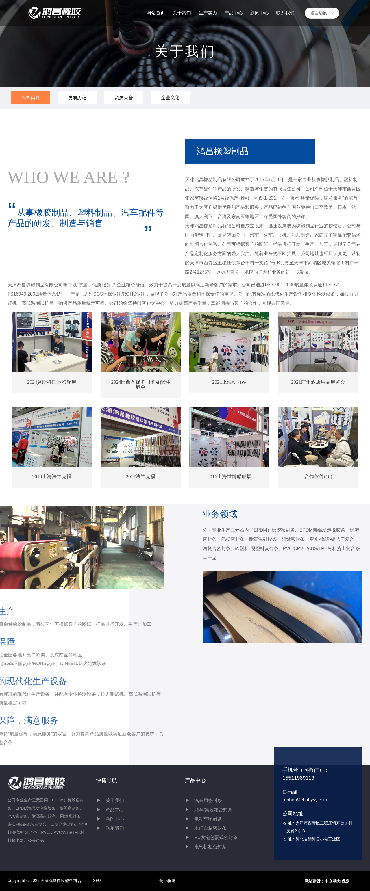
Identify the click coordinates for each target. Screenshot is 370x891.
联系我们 (110, 828)
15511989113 (298, 778)
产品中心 (115, 809)
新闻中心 (110, 818)
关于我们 (110, 800)
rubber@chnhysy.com (304, 799)
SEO (97, 880)
